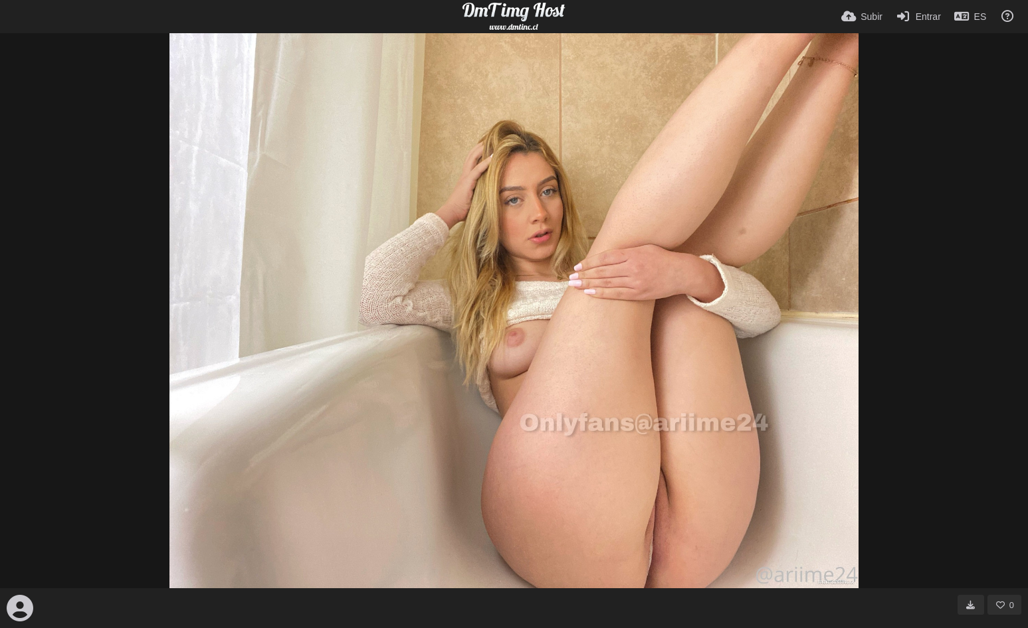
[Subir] (861, 16)
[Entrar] (918, 16)
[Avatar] (20, 608)
